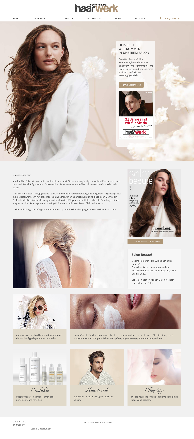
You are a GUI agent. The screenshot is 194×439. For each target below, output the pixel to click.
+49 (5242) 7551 (173, 18)
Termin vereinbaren (131, 84)
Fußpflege (94, 18)
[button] (6, 432)
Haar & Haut (41, 18)
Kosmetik (68, 18)
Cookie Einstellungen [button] (40, 428)
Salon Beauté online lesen (147, 241)
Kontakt (140, 18)
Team (118, 18)
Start (16, 18)
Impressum (19, 424)
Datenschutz (20, 421)
